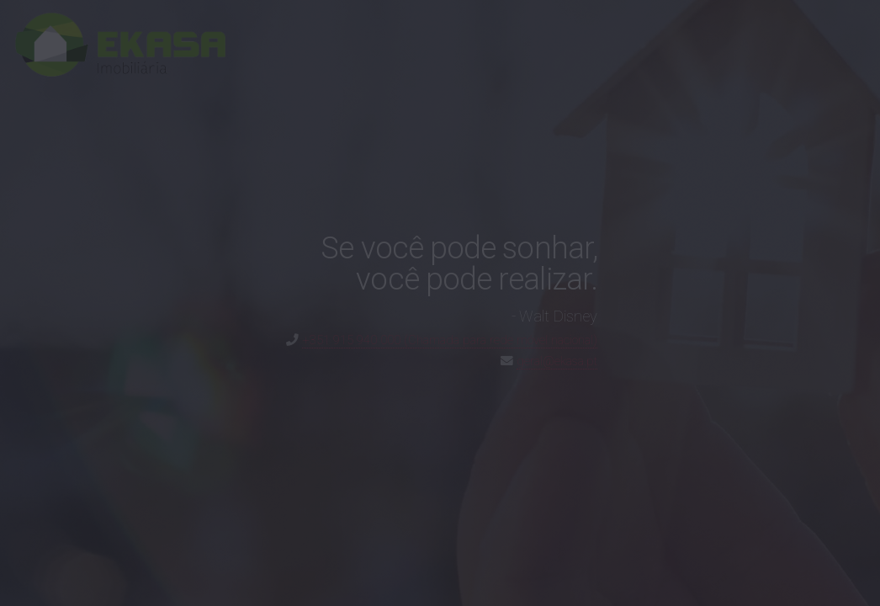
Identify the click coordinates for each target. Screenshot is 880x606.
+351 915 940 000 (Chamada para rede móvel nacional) (449, 340)
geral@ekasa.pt (557, 361)
